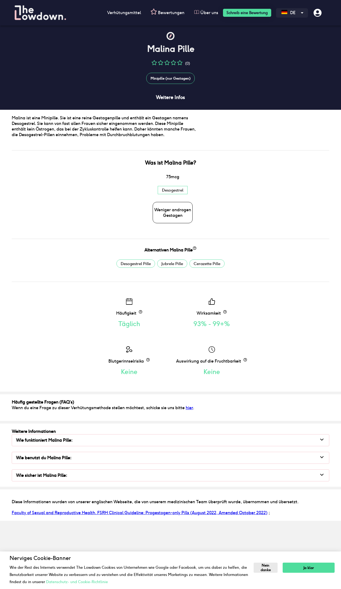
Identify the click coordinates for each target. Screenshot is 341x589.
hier (189, 473)
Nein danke (266, 568)
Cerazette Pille (207, 329)
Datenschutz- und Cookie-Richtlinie (77, 581)
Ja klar (310, 568)
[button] (154, 64)
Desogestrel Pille (136, 329)
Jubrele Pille (172, 329)
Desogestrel (172, 255)
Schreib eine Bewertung (247, 12)
